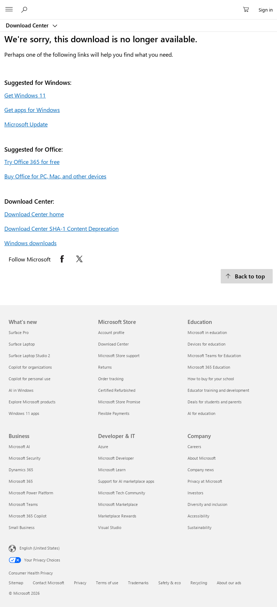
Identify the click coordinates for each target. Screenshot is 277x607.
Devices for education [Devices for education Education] (206, 344)
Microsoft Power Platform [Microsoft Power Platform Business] (31, 492)
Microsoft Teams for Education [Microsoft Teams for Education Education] (214, 355)
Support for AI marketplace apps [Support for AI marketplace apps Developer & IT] (126, 481)
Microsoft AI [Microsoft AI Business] (19, 446)
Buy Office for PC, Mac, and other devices (55, 176)
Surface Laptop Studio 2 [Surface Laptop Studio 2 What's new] (29, 355)
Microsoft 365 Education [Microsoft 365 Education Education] (209, 367)
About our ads (229, 582)
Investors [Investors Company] (195, 492)
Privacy (80, 582)
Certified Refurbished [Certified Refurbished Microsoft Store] (116, 390)
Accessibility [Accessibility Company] (198, 516)
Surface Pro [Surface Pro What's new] (18, 332)
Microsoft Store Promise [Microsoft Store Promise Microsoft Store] (119, 401)
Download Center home (34, 214)
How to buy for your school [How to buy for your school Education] (211, 378)
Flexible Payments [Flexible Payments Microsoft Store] (113, 413)
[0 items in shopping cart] (248, 9)
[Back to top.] (247, 276)
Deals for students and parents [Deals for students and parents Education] (215, 401)
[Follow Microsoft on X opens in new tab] (79, 259)
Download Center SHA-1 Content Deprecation (61, 228)
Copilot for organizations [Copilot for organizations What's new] (30, 367)
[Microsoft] (138, 5)
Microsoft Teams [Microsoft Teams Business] (23, 504)
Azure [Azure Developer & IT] (103, 446)
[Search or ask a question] (25, 9)
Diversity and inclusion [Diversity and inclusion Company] (207, 504)
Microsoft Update (26, 124)
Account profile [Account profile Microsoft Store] (111, 332)
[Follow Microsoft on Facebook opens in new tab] (62, 259)
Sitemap (16, 582)
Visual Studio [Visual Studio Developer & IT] (109, 527)
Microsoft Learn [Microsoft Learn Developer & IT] (112, 469)
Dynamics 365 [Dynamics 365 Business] (21, 469)
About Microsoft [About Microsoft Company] (202, 458)
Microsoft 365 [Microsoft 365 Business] (21, 481)
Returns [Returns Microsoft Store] (105, 367)
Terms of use (107, 582)
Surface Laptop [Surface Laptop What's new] (22, 344)
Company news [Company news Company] (201, 469)
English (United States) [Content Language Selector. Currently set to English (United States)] (39, 548)
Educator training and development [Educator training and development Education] (218, 390)
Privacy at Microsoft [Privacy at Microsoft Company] (205, 481)
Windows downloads (30, 243)
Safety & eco (169, 582)
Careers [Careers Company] (194, 446)
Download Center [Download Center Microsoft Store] (113, 344)
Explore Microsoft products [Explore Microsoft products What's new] (32, 401)
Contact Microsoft (48, 582)
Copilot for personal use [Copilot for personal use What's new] (29, 378)
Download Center (28, 25)
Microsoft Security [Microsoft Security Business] (24, 458)
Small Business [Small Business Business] (22, 527)
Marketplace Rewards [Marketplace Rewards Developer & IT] (117, 516)
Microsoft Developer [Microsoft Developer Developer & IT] (116, 458)
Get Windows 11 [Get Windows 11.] (25, 95)
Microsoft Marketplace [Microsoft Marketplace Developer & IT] (118, 504)
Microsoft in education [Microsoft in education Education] (207, 332)
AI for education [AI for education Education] (201, 413)
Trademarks (138, 582)
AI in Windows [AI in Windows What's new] (21, 390)
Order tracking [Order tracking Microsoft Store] (110, 378)
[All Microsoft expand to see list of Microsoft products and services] (9, 9)
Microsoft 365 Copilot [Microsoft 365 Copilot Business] (28, 516)
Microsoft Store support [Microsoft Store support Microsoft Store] (119, 355)
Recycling (198, 582)
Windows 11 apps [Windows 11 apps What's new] (24, 413)
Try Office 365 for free (32, 161)
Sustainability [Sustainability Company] (199, 527)
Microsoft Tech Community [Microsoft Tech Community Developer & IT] (121, 492)
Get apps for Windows (32, 109)
